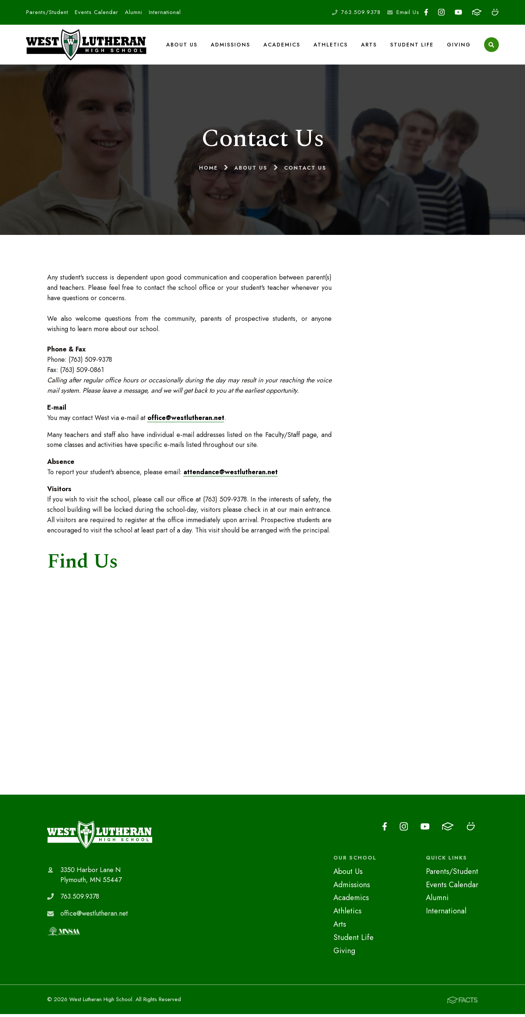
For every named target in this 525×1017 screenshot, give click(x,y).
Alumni (133, 12)
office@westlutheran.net (185, 420)
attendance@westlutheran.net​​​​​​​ (230, 475)
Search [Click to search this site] (491, 46)
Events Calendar (96, 12)
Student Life (412, 45)
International (165, 12)
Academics (282, 45)
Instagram (441, 12)
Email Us (407, 12)
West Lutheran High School (99, 837)
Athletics (331, 45)
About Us (182, 45)
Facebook (426, 12)
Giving (459, 45)
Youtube (458, 12)
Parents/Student (47, 12)
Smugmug (495, 12)
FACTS (477, 12)
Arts (369, 45)
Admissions (231, 45)
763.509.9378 (361, 12)
